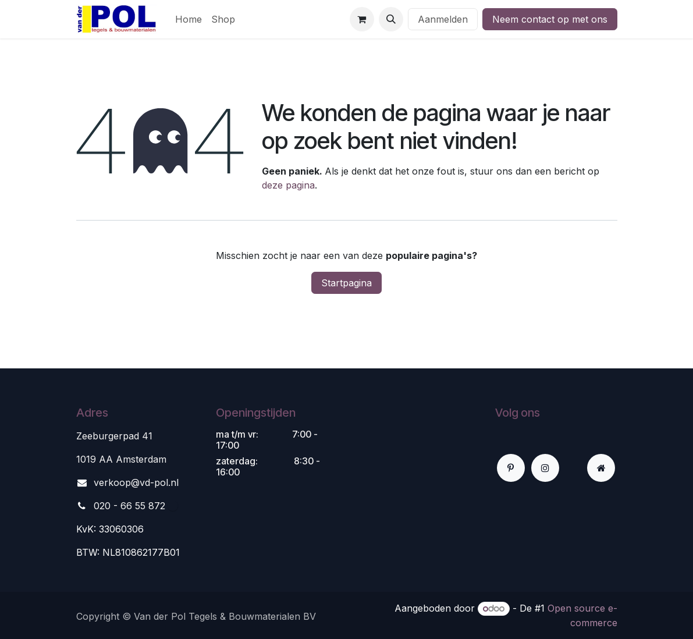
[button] (391, 19)
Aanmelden (443, 19)
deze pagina (288, 185)
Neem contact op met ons (549, 19)
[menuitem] (188, 19)
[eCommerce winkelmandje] (362, 19)
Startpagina (346, 283)
